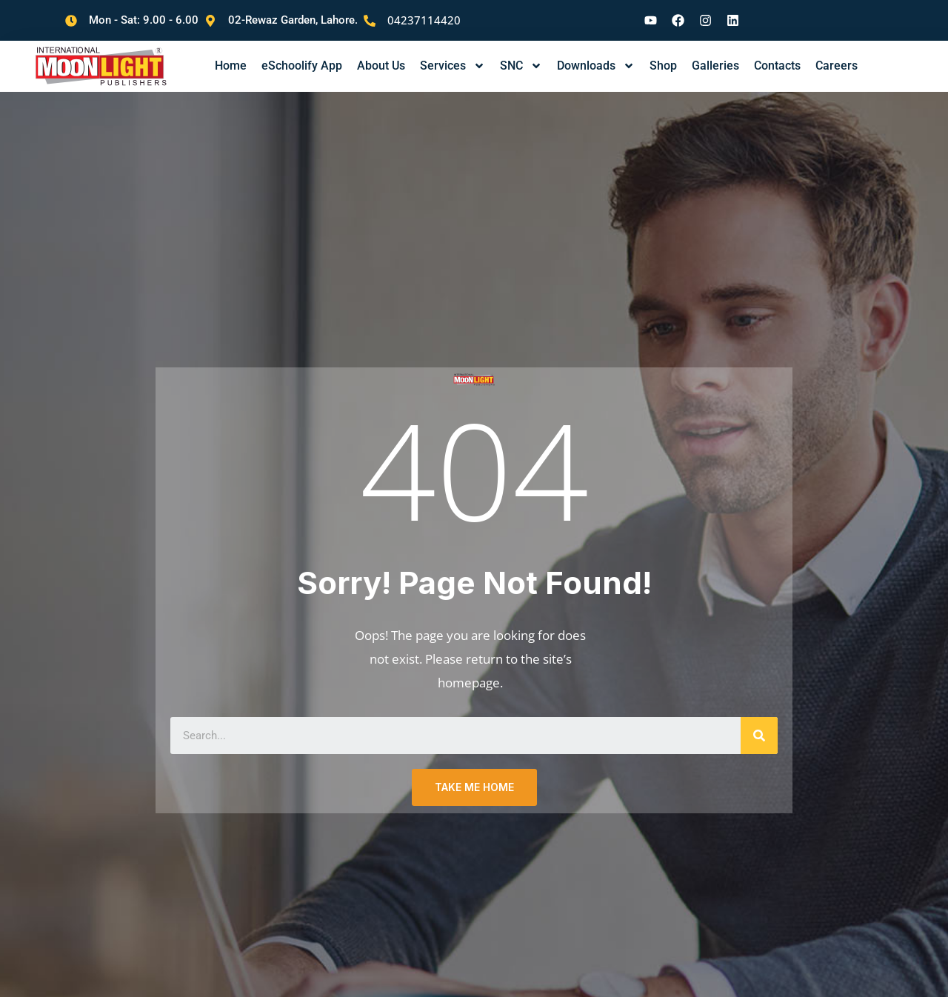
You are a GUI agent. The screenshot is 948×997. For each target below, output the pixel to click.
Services (452, 54)
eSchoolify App (301, 54)
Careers (836, 54)
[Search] (759, 726)
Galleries (715, 54)
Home (231, 54)
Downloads (596, 54)
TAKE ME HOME (474, 778)
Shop (663, 54)
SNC (521, 54)
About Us (381, 54)
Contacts (777, 54)
